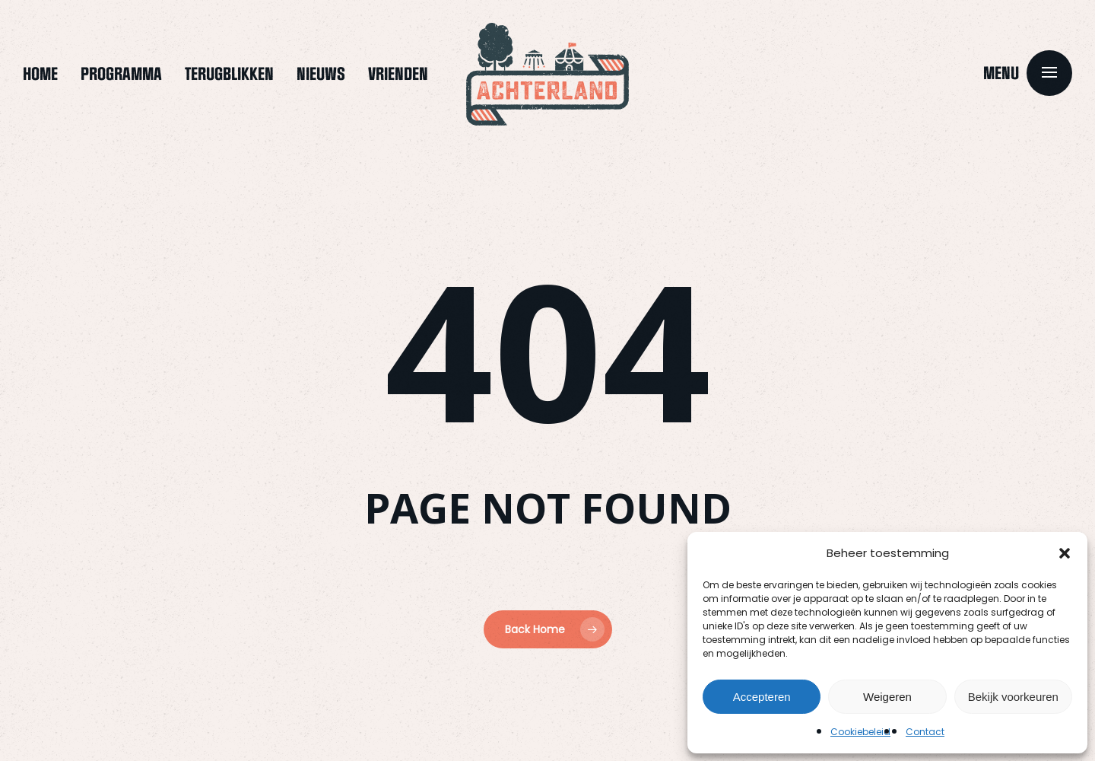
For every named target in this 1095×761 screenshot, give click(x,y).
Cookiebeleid (860, 731)
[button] (1064, 553)
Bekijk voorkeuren (1013, 696)
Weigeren (887, 696)
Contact (925, 731)
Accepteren (762, 696)
